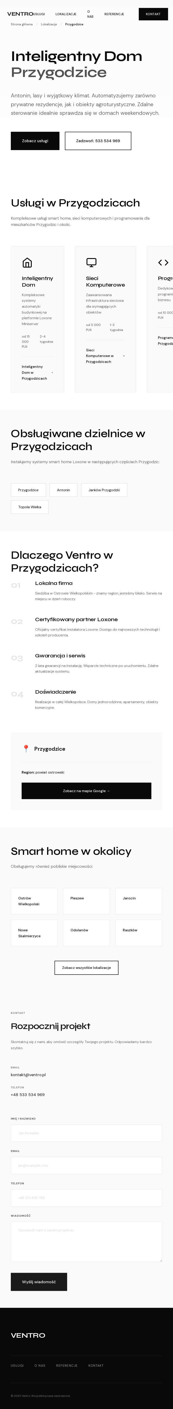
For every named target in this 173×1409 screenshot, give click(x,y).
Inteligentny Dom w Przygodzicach (37, 372)
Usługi (39, 14)
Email (15, 1153)
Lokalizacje (66, 14)
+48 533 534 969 (28, 1095)
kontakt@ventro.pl (28, 1075)
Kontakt (153, 14)
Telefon (17, 1185)
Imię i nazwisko (23, 1121)
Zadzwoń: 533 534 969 (98, 141)
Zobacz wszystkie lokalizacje (86, 967)
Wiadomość (21, 1218)
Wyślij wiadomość (39, 1284)
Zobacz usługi (35, 141)
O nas (90, 14)
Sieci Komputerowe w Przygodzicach (105, 356)
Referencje (114, 14)
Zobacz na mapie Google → (86, 790)
